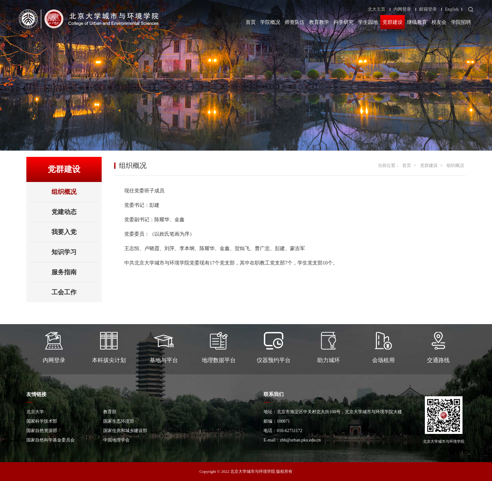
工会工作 (64, 292)
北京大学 (35, 411)
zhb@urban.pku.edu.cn (300, 440)
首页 (251, 22)
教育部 (109, 411)
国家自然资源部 (41, 430)
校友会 (439, 22)
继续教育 (417, 22)
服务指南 (64, 272)
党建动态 (64, 211)
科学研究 (344, 22)
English (451, 9)
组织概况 (64, 191)
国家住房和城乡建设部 (125, 430)
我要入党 (64, 231)
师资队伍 (295, 22)
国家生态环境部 (118, 421)
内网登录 (402, 9)
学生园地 (368, 22)
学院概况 (270, 22)
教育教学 (319, 22)
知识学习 (64, 252)
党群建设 (392, 22)
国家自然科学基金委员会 (50, 440)
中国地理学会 (116, 440)
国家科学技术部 (41, 421)
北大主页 (376, 9)
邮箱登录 (428, 9)
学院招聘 (461, 22)
